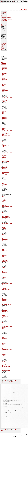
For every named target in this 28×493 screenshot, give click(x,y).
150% (2, 382)
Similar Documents (3, 63)
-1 (9, 380)
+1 (15, 380)
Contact (14, 6)
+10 (11, 381)
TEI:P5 (13, 436)
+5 (9, 381)
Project (10, 6)
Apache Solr (23, 435)
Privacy (22, 6)
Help (6, 6)
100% (2, 381)
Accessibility (4, 7)
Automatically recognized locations (4, 59)
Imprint (18, 6)
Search (3, 6)
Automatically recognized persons (4, 55)
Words (3, 52)
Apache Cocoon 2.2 (15, 435)
